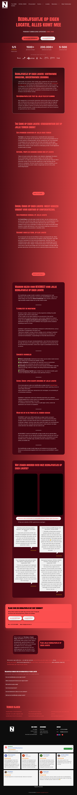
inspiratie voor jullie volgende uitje (14, 713)
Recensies (42, 729)
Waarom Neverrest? (44, 732)
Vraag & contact (29, 618)
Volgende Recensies (38, 786)
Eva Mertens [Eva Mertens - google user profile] (10, 771)
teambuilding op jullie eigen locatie (42, 660)
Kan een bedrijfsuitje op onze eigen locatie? (16, 677)
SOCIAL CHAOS (34, 731)
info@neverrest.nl (64, 731)
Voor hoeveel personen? (11, 688)
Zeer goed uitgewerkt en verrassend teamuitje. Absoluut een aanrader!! (18, 776)
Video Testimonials (44, 731)
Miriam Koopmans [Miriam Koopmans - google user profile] (11, 754)
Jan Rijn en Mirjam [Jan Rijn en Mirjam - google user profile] (65, 754)
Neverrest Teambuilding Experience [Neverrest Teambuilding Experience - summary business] (15, 747)
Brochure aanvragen (15, 618)
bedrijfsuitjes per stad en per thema (17, 664)
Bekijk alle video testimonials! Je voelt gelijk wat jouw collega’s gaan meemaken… (38, 518)
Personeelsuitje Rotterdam (35, 713)
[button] (41, 4)
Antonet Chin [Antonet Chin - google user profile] (46, 771)
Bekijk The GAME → (38, 193)
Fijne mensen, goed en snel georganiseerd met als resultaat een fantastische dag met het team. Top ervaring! (64, 762)
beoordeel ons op (67, 748)
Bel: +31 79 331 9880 (13, 624)
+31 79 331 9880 (63, 729)
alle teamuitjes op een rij (57, 716)
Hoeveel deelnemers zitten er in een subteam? (16, 691)
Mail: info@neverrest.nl (26, 624)
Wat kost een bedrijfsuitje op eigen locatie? (15, 695)
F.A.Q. (41, 734)
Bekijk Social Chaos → (38, 274)
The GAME (35, 729)
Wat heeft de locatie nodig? (12, 684)
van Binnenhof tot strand (34, 711)
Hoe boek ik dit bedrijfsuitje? (31, 734)
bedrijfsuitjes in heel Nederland (14, 711)
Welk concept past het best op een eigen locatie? (17, 680)
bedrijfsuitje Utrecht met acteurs (14, 716)
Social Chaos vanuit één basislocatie (41, 662)
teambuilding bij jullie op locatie (36, 716)
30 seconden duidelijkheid (30, 38)
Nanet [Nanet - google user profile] (26, 754)
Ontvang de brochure (47, 38)
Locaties (35, 732)
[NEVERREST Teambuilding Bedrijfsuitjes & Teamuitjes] (5, 4)
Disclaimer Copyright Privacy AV (42, 792)
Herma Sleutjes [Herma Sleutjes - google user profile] (46, 754)
